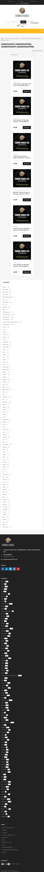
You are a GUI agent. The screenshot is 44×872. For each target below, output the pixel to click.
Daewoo (4, 494)
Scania (4, 359)
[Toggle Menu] (42, 31)
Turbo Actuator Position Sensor (10, 322)
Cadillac (4, 514)
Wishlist (4, 852)
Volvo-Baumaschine (7, 297)
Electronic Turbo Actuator (20, 190)
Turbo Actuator (6, 324)
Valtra (4, 309)
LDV (3, 427)
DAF (4, 492)
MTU (4, 394)
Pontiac (4, 377)
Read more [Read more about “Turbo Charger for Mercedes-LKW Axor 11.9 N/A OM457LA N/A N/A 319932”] (26, 272)
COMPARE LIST (33, 1)
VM (3, 304)
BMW (4, 517)
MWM (4, 392)
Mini (3, 399)
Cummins (5, 499)
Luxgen (4, 414)
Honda (4, 464)
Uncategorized (6, 312)
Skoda (4, 352)
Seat (4, 357)
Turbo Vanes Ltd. (17, 82)
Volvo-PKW (5, 289)
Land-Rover (5, 429)
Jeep (4, 449)
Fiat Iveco (5, 479)
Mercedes (15, 154)
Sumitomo (5, 334)
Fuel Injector (6, 474)
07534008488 (34, 23)
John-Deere (5, 444)
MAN (4, 412)
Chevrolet (5, 507)
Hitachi (4, 467)
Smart (4, 349)
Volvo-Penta (6, 292)
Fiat (4, 482)
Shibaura (5, 354)
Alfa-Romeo (6, 527)
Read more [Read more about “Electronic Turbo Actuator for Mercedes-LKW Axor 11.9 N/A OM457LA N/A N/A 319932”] (26, 199)
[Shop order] (21, 54)
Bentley (4, 519)
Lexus (4, 424)
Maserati (5, 409)
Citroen (4, 502)
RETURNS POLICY (7, 842)
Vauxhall (5, 307)
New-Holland (6, 389)
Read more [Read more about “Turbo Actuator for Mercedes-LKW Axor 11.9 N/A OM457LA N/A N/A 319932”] (26, 236)
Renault (4, 372)
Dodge (4, 484)
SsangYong (5, 342)
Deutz (4, 487)
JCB (4, 452)
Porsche (5, 374)
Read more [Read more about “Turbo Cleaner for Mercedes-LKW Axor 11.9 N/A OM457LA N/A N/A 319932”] (26, 127)
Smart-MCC (5, 347)
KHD (4, 442)
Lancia (4, 432)
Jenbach (5, 447)
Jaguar (4, 454)
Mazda (4, 407)
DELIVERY (5, 837)
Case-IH (4, 512)
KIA (3, 439)
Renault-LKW (6, 369)
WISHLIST (22, 1)
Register (26, 3)
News (3, 840)
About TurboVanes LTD (8, 827)
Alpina (4, 524)
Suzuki (4, 332)
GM (3, 472)
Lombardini (5, 419)
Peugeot (5, 379)
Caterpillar (5, 509)
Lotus (4, 417)
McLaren (5, 404)
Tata (4, 329)
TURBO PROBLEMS (7, 847)
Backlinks (4, 830)
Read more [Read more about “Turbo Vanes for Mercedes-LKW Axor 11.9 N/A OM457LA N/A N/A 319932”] (26, 91)
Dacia (4, 497)
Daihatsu (5, 489)
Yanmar (4, 287)
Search (23, 21)
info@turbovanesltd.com (10, 559)
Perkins (4, 382)
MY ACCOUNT (10, 1)
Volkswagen (5, 302)
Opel (4, 384)
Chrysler (5, 504)
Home (2, 38)
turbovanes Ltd (15, 871)
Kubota (4, 434)
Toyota (4, 327)
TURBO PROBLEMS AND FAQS (10, 850)
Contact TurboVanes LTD (8, 835)
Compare (4, 832)
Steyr (4, 339)
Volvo (4, 299)
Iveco (4, 457)
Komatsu (5, 437)
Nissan (4, 387)
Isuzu (4, 459)
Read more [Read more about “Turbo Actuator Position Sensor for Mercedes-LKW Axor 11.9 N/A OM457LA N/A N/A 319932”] (26, 163)
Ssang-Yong (5, 344)
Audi (4, 522)
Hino (4, 469)
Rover (4, 364)
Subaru (4, 337)
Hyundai (4, 462)
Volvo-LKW (5, 294)
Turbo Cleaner (16, 118)
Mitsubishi (5, 397)
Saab (4, 362)
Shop (3, 845)
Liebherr (4, 422)
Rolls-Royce (5, 367)
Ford (4, 477)
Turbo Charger (16, 262)
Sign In (22, 3)
